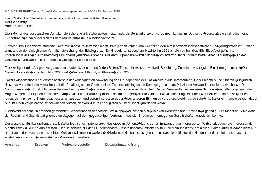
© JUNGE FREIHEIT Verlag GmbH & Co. (32, 11)
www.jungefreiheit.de (72, 11)
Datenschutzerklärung (122, 145)
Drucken (41, 145)
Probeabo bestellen (77, 145)
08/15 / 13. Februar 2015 (104, 11)
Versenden (13, 145)
